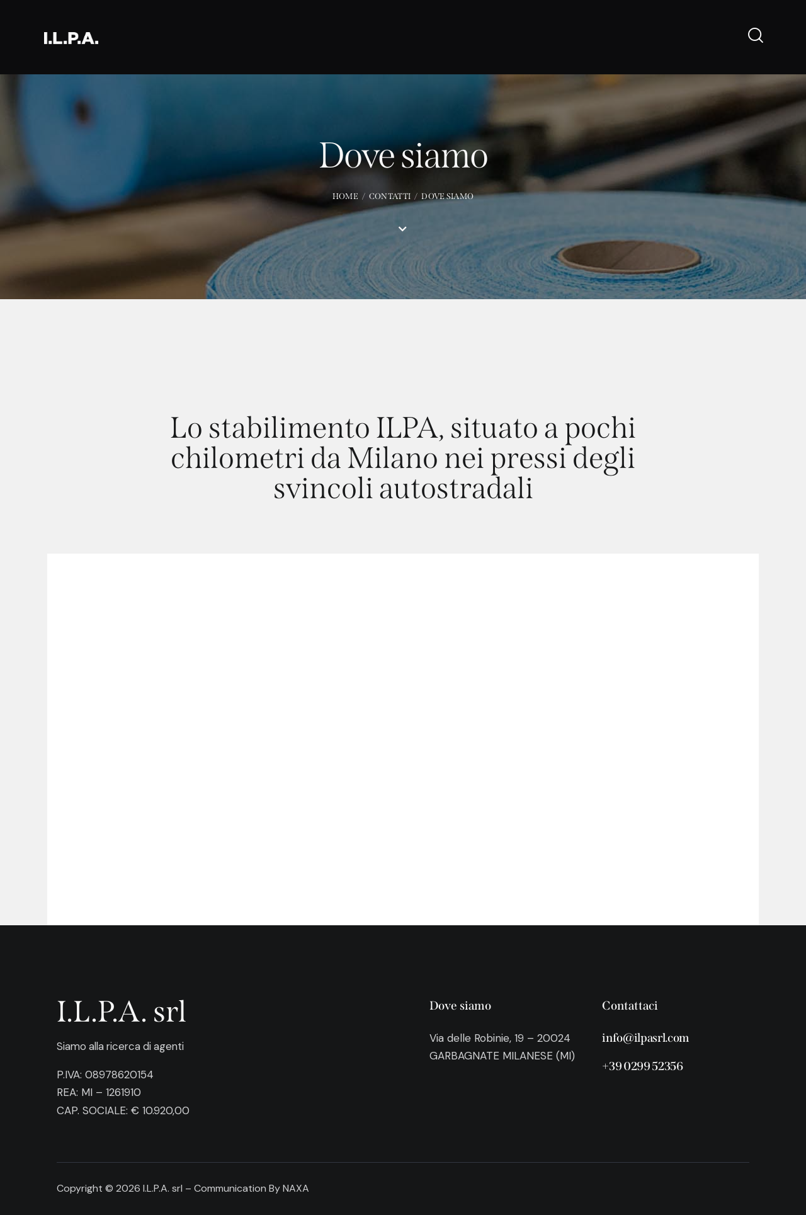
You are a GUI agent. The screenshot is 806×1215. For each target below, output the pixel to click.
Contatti (390, 196)
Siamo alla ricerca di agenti (123, 1046)
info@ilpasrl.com (645, 1037)
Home (345, 196)
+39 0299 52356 (643, 1066)
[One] (403, 739)
